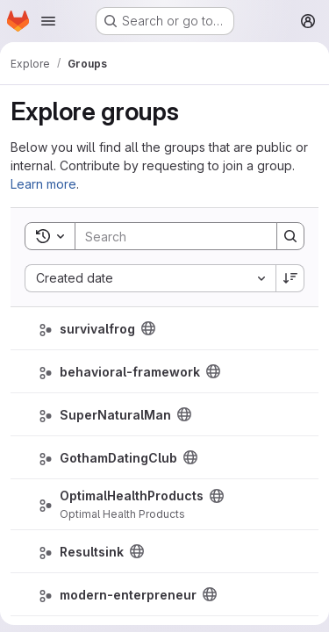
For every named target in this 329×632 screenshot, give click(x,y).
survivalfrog (97, 328)
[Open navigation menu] (48, 21)
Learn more (43, 183)
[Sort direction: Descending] (290, 278)
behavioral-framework (130, 371)
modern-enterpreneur (128, 594)
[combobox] (150, 278)
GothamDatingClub (118, 457)
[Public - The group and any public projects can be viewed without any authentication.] (148, 328)
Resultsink (92, 551)
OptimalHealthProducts (132, 495)
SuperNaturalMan (115, 414)
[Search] (190, 236)
